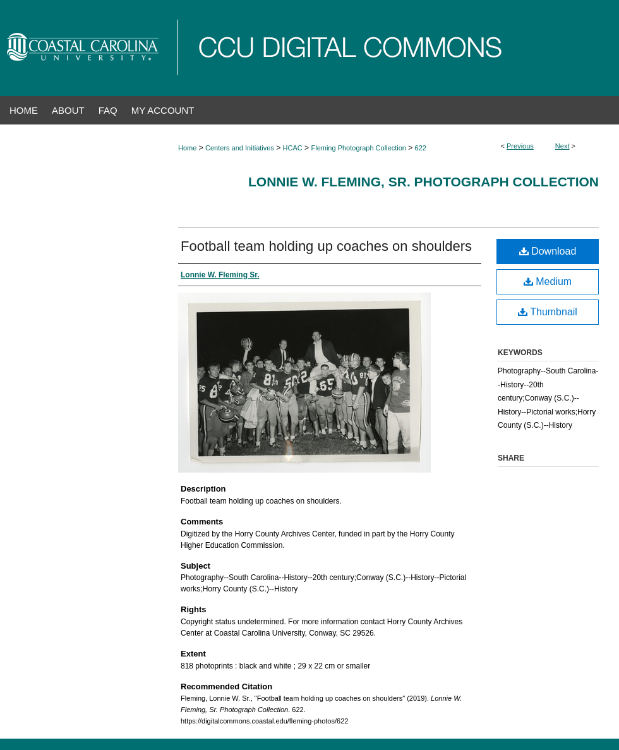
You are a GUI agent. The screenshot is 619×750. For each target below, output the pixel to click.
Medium (548, 281)
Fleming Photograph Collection (358, 148)
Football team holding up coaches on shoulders (326, 246)
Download (548, 251)
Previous (520, 146)
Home (187, 148)
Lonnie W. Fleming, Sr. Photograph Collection (423, 181)
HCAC (293, 148)
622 (420, 148)
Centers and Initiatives (239, 148)
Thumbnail (547, 311)
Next (562, 146)
